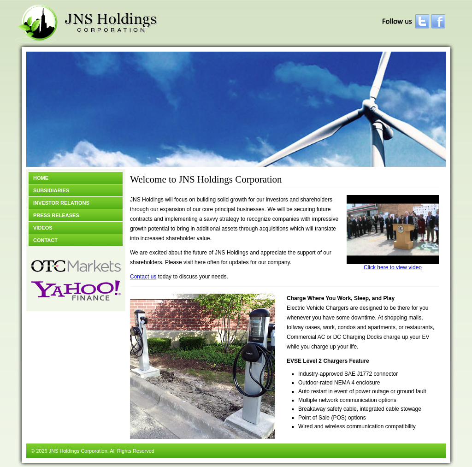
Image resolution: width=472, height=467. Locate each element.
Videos (43, 228)
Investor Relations (61, 203)
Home (40, 178)
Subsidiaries (51, 190)
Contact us (143, 276)
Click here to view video (393, 265)
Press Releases (56, 215)
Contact (45, 240)
